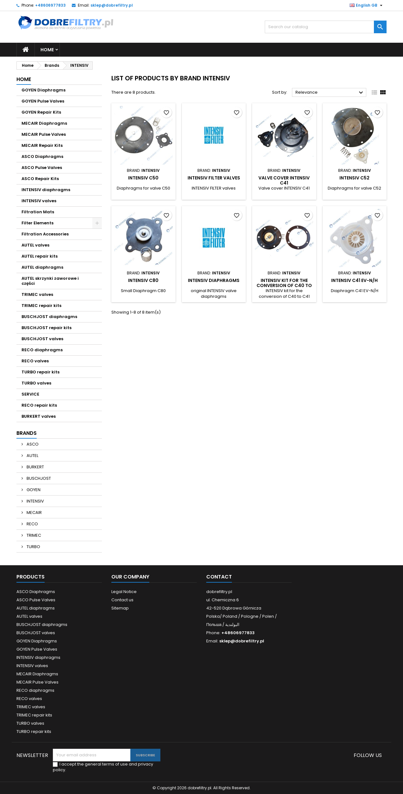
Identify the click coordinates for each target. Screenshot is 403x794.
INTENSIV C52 (354, 178)
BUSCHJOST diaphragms (49, 317)
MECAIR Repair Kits (42, 145)
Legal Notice (124, 592)
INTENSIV (35, 501)
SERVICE (30, 394)
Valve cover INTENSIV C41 (284, 180)
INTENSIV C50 (143, 178)
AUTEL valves (35, 245)
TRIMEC (33, 535)
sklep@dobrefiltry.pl (111, 5)
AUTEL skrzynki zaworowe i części (50, 280)
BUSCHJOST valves (42, 339)
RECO (32, 524)
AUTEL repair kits (40, 256)
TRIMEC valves (37, 294)
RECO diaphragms (42, 350)
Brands (26, 433)
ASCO (32, 444)
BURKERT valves (39, 416)
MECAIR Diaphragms (44, 123)
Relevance (330, 93)
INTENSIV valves (39, 201)
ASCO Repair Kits (40, 179)
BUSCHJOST (38, 478)
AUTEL (32, 456)
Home (47, 50)
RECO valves (35, 361)
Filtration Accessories (45, 234)
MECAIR (34, 513)
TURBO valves (36, 383)
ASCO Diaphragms (42, 156)
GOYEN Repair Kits (41, 112)
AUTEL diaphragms (42, 267)
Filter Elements (37, 223)
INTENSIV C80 (143, 280)
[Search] (326, 27)
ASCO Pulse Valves (42, 168)
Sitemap (120, 608)
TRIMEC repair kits (41, 306)
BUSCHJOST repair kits (46, 328)
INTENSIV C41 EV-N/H (354, 280)
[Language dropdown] (367, 5)
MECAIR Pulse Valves (44, 134)
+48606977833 (50, 5)
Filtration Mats (38, 212)
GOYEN (33, 490)
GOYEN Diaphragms (43, 90)
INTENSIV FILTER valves (214, 178)
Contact (219, 576)
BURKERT (35, 467)
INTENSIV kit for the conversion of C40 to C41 (284, 285)
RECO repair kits (39, 405)
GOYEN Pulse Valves (43, 101)
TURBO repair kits (40, 372)
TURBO (33, 547)
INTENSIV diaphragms (46, 190)
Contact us (122, 600)
